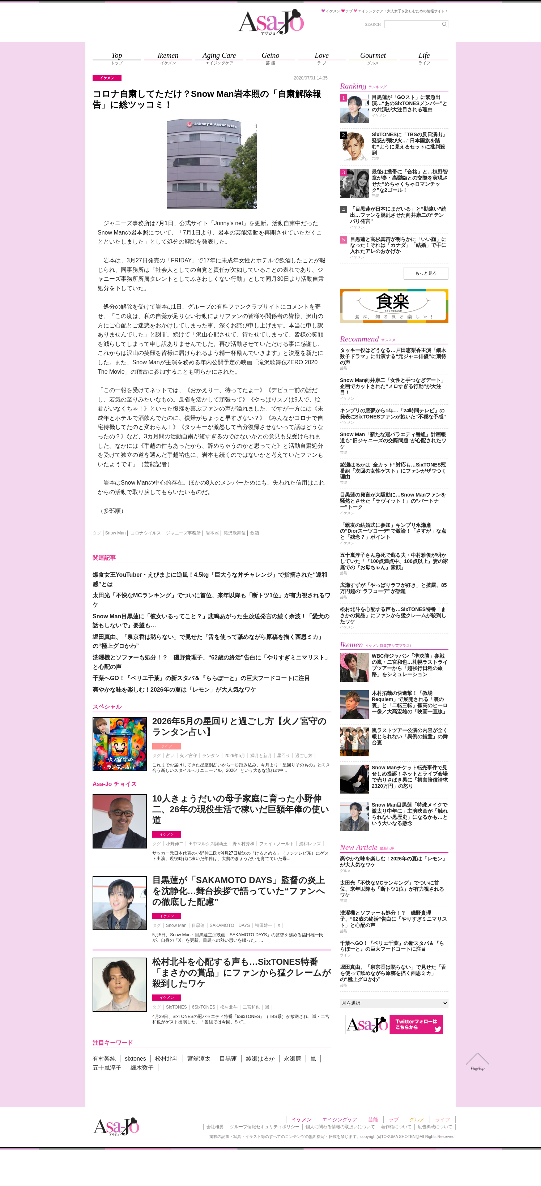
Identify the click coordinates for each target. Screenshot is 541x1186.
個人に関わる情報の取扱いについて (340, 1126)
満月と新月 (261, 755)
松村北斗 (229, 1007)
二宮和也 (251, 1007)
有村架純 (104, 1059)
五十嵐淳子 (107, 1068)
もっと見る (426, 273)
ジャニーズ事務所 (183, 533)
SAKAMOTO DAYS (230, 925)
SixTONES (176, 1007)
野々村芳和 (243, 843)
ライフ (166, 746)
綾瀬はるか (260, 1059)
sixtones (135, 1059)
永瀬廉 (292, 1059)
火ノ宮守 (188, 755)
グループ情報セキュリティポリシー (264, 1126)
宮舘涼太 (198, 1059)
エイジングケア (340, 1119)
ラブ (394, 1119)
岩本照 (212, 533)
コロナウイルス (146, 533)
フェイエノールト (276, 843)
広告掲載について (435, 1126)
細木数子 (142, 1068)
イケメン (166, 834)
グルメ (417, 1119)
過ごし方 (303, 755)
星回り (283, 755)
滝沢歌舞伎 (235, 533)
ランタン (211, 755)
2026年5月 (235, 755)
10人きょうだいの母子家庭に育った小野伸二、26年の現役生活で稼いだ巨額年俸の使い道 (240, 809)
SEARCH (373, 24)
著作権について (396, 1126)
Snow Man (115, 533)
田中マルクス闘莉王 (207, 843)
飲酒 (254, 533)
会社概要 (215, 1126)
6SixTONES (203, 1007)
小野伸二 (174, 843)
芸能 (373, 1119)
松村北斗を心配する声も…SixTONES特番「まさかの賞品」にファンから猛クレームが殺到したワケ (241, 972)
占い (170, 755)
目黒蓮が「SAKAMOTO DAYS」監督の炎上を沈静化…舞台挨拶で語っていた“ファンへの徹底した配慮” (238, 891)
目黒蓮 (198, 925)
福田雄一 (263, 925)
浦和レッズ (310, 843)
